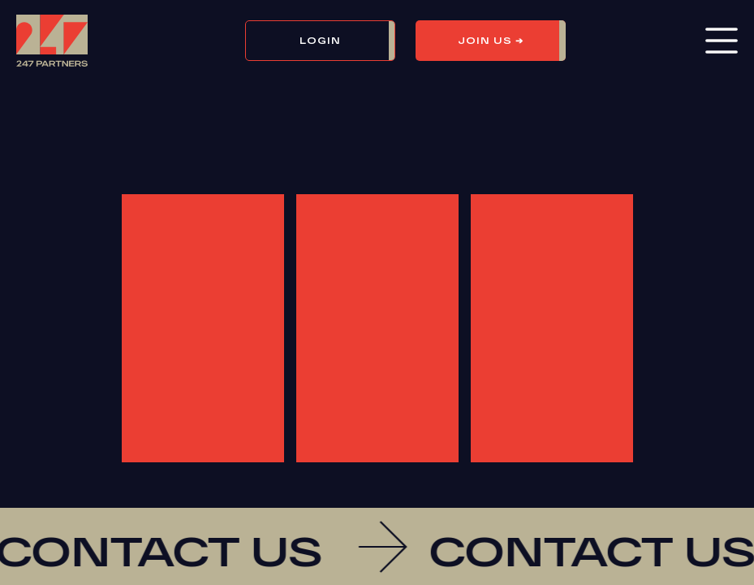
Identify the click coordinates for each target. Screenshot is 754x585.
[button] (330, 40)
